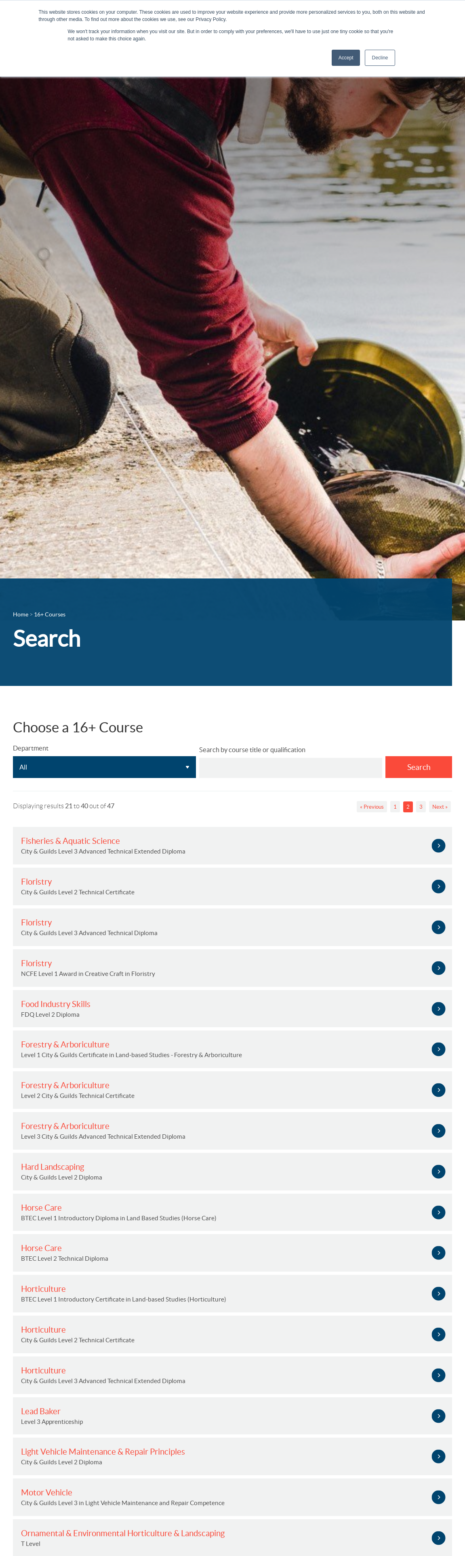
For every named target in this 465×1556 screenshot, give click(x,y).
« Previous (372, 807)
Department (30, 748)
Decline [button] (380, 58)
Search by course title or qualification (252, 749)
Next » (440, 807)
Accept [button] (346, 58)
